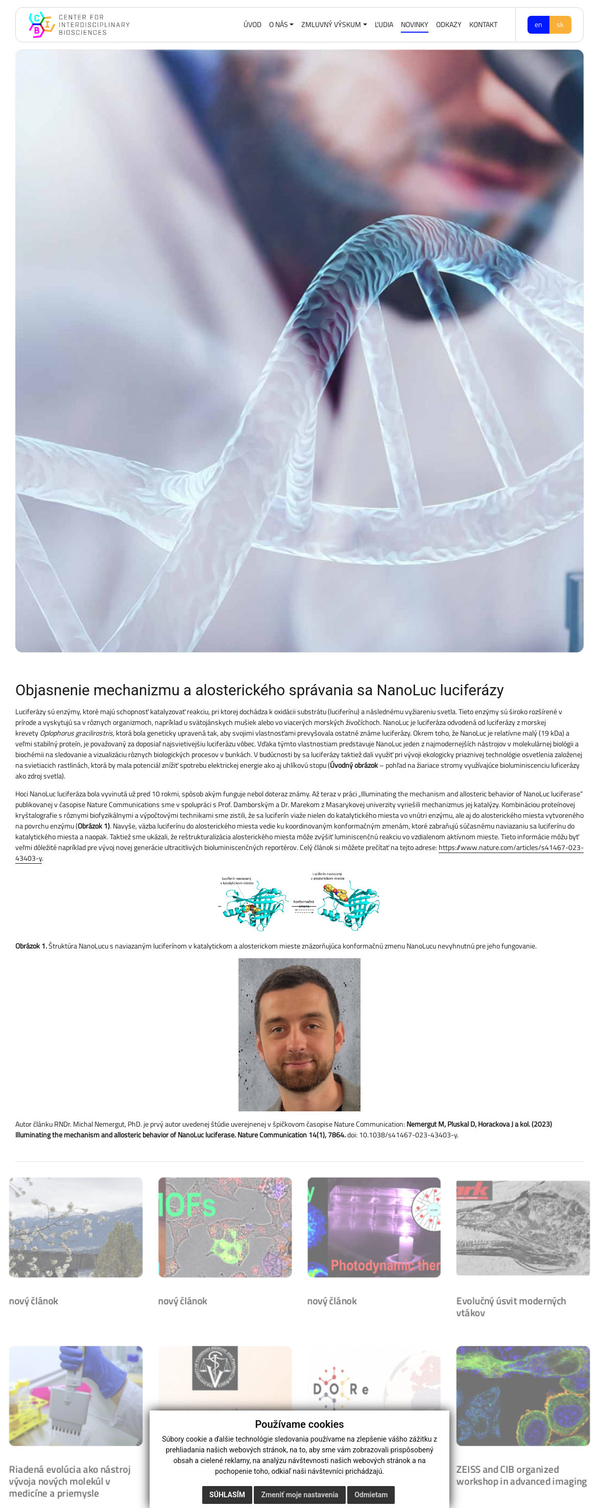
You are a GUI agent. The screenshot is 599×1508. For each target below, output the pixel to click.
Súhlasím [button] (227, 1495)
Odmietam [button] (371, 1495)
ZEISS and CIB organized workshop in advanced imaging (525, 1475)
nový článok (30, 1298)
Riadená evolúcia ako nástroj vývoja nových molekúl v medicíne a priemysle (67, 1481)
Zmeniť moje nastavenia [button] (299, 1495)
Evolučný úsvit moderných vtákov (514, 1304)
